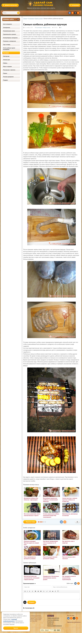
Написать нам (50, 623)
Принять (16, 628)
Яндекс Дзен (51, 615)
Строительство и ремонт (9, 34)
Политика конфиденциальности (54, 625)
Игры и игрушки (7, 66)
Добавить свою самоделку (53, 618)
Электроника (6, 27)
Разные (5, 73)
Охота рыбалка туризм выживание (9, 48)
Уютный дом (6, 59)
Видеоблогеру (50, 622)
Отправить (31, 602)
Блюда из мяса (46, 27)
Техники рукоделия (8, 76)
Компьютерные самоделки (10, 37)
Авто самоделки (7, 24)
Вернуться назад (30, 522)
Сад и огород (6, 44)
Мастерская (6, 56)
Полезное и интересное (9, 41)
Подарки (5, 80)
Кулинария (6, 53)
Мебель (5, 63)
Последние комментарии (53, 620)
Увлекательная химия (9, 31)
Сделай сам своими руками (41, 3)
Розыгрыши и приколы (9, 70)
